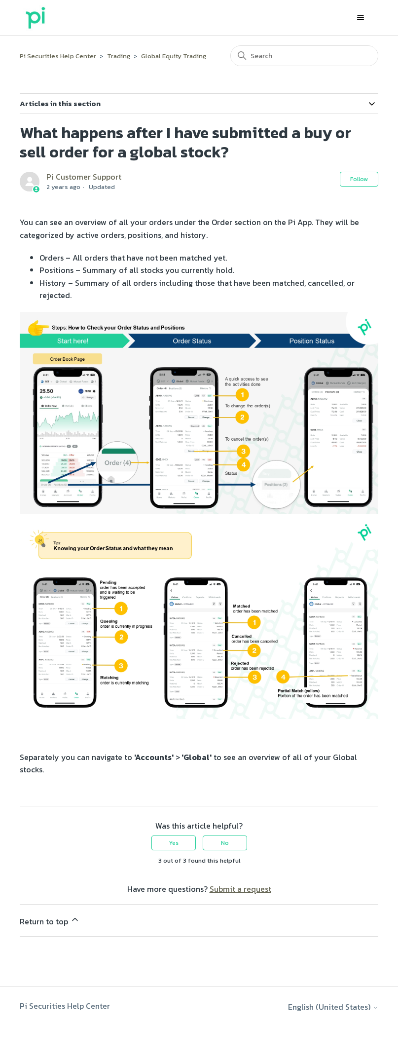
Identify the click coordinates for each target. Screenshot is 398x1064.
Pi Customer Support (83, 177)
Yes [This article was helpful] (174, 842)
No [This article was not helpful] (225, 842)
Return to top (50, 920)
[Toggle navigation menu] (360, 18)
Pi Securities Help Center (58, 56)
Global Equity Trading (173, 56)
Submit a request (240, 889)
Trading (118, 56)
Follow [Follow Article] (359, 179)
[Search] (304, 56)
